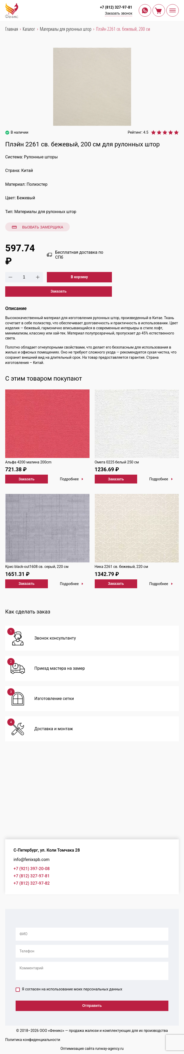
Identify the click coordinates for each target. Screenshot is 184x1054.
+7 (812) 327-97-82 (32, 883)
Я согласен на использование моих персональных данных (69, 989)
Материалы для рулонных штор (45, 211)
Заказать (58, 291)
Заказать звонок (118, 13)
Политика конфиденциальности (32, 1040)
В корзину (79, 277)
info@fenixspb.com (31, 859)
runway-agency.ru (109, 1048)
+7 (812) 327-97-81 (116, 7)
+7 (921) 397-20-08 (32, 868)
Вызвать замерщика (37, 227)
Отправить (92, 1005)
